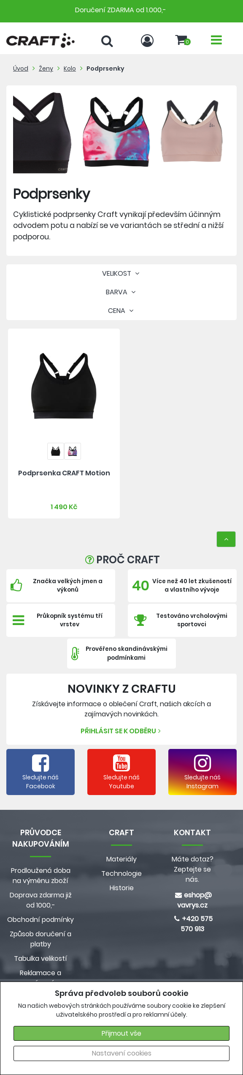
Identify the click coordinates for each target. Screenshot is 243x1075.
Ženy (46, 68)
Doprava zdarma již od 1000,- (41, 900)
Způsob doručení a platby (40, 939)
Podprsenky (105, 68)
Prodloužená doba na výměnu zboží (40, 876)
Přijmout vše (121, 1033)
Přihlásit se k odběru (122, 731)
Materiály (121, 859)
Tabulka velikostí (40, 958)
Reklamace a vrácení (40, 978)
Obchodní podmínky (40, 919)
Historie (122, 888)
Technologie (121, 873)
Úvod (20, 68)
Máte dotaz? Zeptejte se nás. (192, 869)
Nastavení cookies (121, 1053)
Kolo (70, 68)
